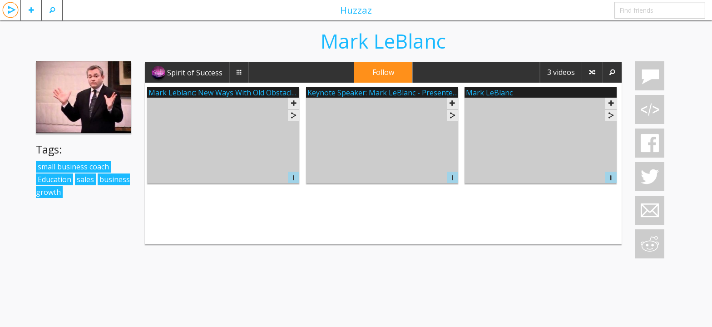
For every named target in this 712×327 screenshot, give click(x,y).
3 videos (561, 72)
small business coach (73, 167)
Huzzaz (356, 10)
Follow (383, 72)
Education (54, 179)
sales (85, 179)
